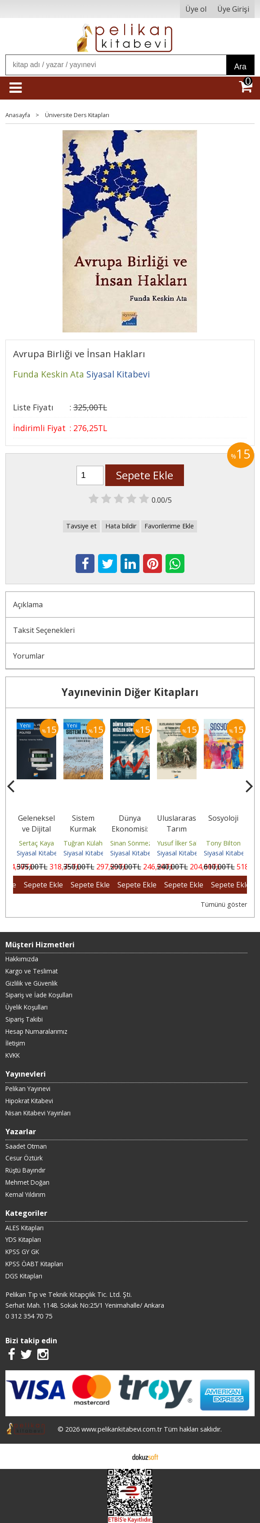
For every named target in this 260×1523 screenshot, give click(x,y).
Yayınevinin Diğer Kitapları (130, 692)
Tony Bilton (223, 843)
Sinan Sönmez (131, 843)
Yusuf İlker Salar (180, 843)
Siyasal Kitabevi (39, 853)
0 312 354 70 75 (28, 1316)
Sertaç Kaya (36, 843)
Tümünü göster (224, 904)
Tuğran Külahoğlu (89, 843)
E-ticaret (116, 1456)
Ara (240, 66)
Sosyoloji (223, 818)
